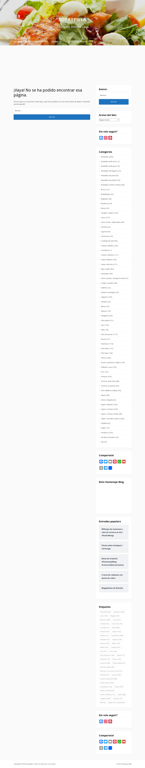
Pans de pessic (107, 334)
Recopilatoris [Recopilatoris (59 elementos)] (106, 687)
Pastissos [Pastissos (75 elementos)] (105, 659)
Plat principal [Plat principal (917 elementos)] (119, 663)
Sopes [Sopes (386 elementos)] (122, 695)
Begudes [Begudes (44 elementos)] (114, 616)
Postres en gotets (108, 386)
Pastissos (105, 344)
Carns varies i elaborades (111, 222)
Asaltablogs (105, 194)
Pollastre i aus (106, 367)
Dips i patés (105, 269)
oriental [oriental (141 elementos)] (115, 647)
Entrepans (105, 273)
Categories (41, 41)
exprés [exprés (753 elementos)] (116, 632)
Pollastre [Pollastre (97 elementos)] (104, 675)
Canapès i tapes (107, 213)
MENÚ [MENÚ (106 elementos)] (116, 643)
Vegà (103, 428)
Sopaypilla (72, 19)
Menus (18, 41)
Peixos (103, 358)
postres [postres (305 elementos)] (116, 675)
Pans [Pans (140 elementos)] (112, 651)
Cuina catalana (106, 259)
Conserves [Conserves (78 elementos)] (117, 624)
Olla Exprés (105, 320)
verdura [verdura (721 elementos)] (117, 699)
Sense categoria (107, 400)
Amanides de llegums (109, 171)
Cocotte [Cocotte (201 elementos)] (104, 624)
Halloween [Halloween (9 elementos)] (104, 639)
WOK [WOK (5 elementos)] (102, 702)
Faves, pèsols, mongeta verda (113, 278)
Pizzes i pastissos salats (110, 362)
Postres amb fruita (108, 381)
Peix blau (104, 353)
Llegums (104, 297)
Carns (103, 217)
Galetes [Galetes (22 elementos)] (104, 636)
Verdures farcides (108, 437)
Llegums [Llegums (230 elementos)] (117, 639)
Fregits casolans (107, 283)
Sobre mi (56, 41)
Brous (103, 208)
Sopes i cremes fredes (110, 414)
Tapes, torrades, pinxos (110, 418)
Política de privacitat (79, 41)
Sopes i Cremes (107, 409)
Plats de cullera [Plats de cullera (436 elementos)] (107, 667)
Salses (103, 395)
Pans (103, 330)
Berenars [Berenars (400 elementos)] (105, 620)
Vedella (104, 423)
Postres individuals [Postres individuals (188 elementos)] (108, 679)
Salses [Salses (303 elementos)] (119, 687)
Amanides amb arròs (109, 161)
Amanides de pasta (108, 175)
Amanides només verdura (111, 185)
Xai (102, 442)
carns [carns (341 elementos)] (116, 620)
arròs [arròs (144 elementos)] (103, 616)
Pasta (103, 339)
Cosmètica (105, 250)
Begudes (104, 199)
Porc (103, 372)
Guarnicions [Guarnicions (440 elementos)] (117, 636)
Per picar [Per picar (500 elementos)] (105, 663)
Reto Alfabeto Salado (109, 390)
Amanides (105, 157)
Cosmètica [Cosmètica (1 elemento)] (104, 628)
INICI (28, 41)
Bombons (104, 203)
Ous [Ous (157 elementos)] (103, 651)
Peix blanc (105, 348)
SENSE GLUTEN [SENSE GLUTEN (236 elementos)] (107, 691)
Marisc (103, 306)
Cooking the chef (107, 241)
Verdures (104, 432)
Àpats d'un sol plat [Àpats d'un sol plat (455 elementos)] (116, 702)
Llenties (104, 302)
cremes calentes (107, 255)
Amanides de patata (109, 180)
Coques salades (107, 245)
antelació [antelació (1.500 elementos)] (119, 612)
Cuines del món (107, 264)
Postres (104, 376)
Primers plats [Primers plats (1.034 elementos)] (107, 683)
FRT (130, 764)
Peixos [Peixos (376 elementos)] (116, 659)
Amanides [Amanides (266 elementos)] (105, 612)
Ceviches (104, 227)
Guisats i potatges (108, 292)
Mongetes (105, 315)
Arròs (103, 189)
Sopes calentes (107, 404)
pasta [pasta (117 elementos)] (120, 655)
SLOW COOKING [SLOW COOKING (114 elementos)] (107, 695)
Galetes (104, 287)
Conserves (105, 236)
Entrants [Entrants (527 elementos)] (104, 632)
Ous (102, 325)
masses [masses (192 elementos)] (104, 643)
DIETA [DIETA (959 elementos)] (116, 628)
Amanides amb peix (108, 166)
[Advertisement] (72, 62)
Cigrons (104, 231)
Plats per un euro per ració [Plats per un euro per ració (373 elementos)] (111, 671)
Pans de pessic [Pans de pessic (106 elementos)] (107, 655)
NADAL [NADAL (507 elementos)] (104, 647)
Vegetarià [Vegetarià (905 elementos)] (105, 699)
